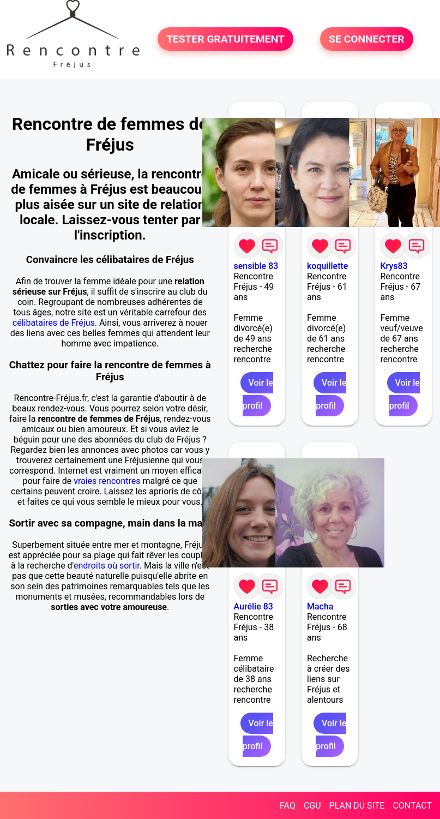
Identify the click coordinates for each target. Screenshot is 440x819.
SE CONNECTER (366, 39)
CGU (312, 805)
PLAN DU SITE (357, 805)
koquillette (327, 266)
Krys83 (393, 266)
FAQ (288, 805)
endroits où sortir (107, 565)
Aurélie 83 (253, 606)
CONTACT (412, 805)
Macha (320, 606)
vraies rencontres (107, 481)
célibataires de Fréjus (54, 323)
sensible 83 (256, 266)
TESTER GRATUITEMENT (225, 39)
